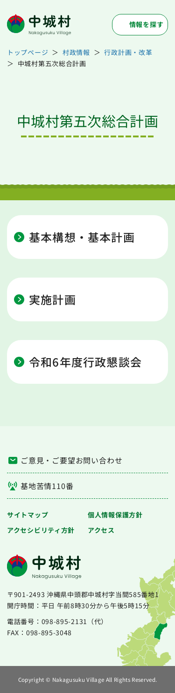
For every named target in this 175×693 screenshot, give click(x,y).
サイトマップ (27, 514)
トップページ (27, 52)
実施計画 (52, 299)
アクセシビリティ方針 (41, 530)
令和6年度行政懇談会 (85, 362)
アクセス (101, 530)
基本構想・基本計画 (82, 237)
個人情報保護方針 (115, 514)
